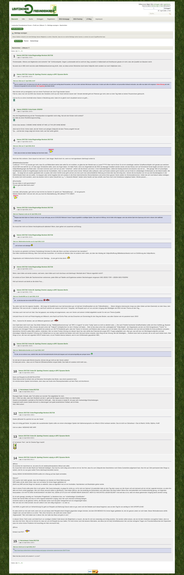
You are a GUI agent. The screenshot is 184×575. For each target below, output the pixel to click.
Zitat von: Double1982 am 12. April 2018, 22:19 (26, 296)
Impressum (99, 19)
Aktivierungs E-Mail (157, 6)
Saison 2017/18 (22, 55)
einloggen (157, 4)
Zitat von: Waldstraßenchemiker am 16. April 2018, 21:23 (28, 241)
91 (22, 51)
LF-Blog (88, 19)
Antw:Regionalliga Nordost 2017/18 (40, 55)
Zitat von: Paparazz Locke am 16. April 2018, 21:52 (27, 214)
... (20, 51)
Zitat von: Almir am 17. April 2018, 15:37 (24, 81)
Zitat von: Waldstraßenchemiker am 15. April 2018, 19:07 (28, 350)
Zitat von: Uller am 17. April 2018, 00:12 (24, 146)
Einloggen (40, 19)
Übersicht (14, 19)
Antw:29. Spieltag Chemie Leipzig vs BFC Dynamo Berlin (48, 74)
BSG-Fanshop (77, 19)
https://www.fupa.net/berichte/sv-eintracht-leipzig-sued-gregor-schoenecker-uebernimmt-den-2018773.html (42, 550)
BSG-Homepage (64, 19)
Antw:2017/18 (34, 389)
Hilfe (23, 19)
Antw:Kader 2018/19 (35, 109)
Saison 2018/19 (22, 109)
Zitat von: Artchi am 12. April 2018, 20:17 (24, 547)
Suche (31, 19)
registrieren (166, 4)
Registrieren (51, 19)
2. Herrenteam (23, 389)
